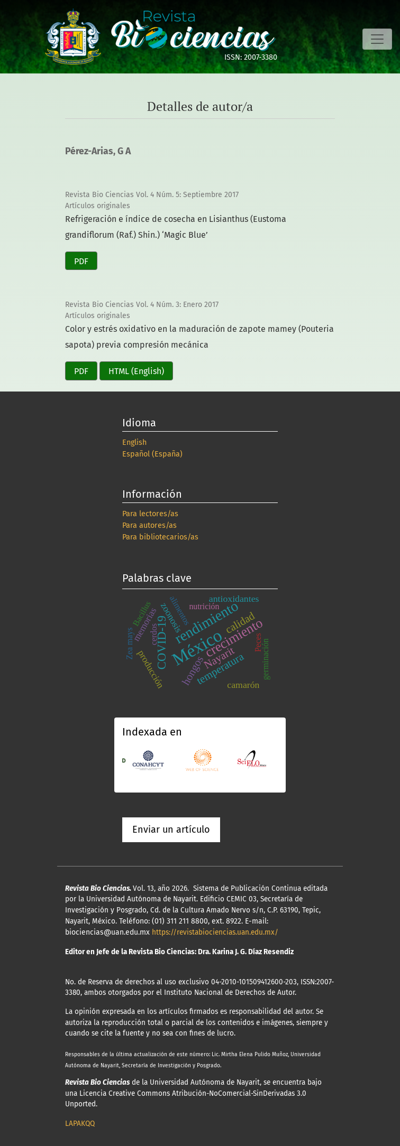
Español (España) (152, 454)
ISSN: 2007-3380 (250, 57)
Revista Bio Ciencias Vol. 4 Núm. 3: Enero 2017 (142, 304)
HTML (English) (136, 371)
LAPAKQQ (80, 1123)
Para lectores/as (150, 513)
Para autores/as (149, 525)
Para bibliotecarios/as (160, 537)
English (134, 442)
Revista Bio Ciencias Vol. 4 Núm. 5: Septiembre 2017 (152, 194)
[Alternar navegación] (377, 39)
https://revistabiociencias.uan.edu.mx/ (215, 932)
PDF (81, 261)
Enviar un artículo (171, 829)
